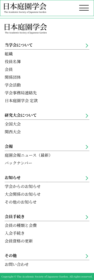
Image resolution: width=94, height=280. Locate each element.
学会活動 (13, 85)
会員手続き (46, 216)
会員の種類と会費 (21, 225)
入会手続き (15, 233)
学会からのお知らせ (23, 186)
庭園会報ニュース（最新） (29, 155)
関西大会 (13, 132)
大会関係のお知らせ (23, 194)
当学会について (46, 45)
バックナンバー (18, 163)
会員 (9, 69)
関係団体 (13, 77)
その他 (46, 255)
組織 (9, 54)
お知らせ (46, 177)
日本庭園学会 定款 (21, 100)
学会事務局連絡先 (21, 93)
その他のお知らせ (21, 202)
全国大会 (13, 124)
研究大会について (46, 115)
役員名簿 (13, 61)
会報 (46, 146)
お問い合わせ (17, 264)
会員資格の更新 (19, 241)
